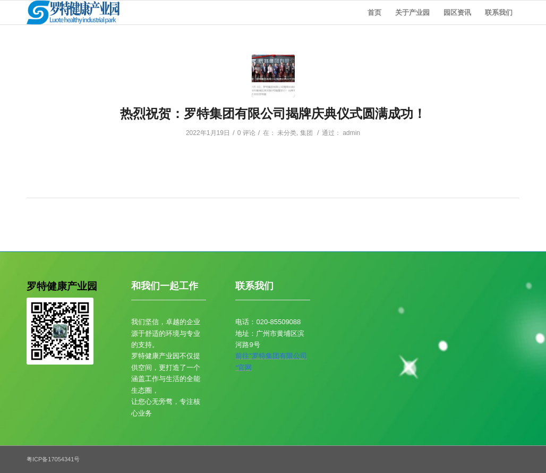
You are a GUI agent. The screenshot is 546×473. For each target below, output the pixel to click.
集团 (306, 133)
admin (351, 133)
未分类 (286, 133)
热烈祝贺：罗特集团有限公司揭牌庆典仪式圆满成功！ (273, 113)
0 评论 (246, 133)
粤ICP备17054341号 (53, 459)
